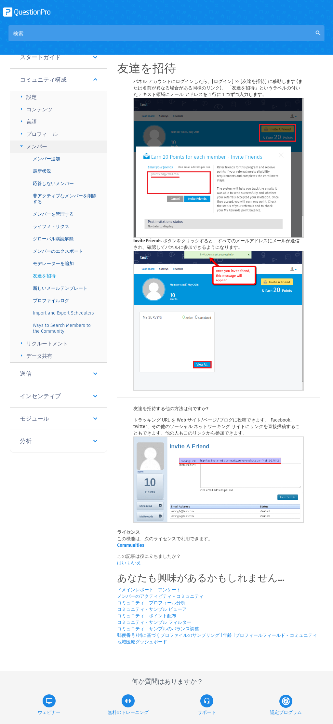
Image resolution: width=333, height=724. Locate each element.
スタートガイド (58, 57)
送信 (58, 373)
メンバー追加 (46, 159)
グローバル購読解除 (53, 239)
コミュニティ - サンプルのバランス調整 (158, 629)
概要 (138, 39)
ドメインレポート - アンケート (149, 590)
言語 (27, 121)
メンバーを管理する (53, 214)
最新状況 (42, 171)
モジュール (58, 418)
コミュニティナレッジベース (185, 39)
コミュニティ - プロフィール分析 (151, 603)
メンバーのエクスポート (58, 251)
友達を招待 (44, 276)
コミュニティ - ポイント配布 (146, 616)
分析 (58, 441)
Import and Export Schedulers (63, 313)
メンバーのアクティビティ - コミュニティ (160, 596)
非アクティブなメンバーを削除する (65, 199)
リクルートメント (43, 343)
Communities (130, 545)
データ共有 (35, 355)
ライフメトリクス (51, 226)
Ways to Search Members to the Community (62, 328)
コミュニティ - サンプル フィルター (154, 622)
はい (122, 563)
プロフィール (38, 133)
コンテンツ (35, 109)
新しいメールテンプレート (60, 288)
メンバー (32, 146)
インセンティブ (58, 396)
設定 (27, 96)
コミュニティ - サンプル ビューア (152, 609)
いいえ (134, 563)
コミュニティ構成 (58, 79)
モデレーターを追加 (53, 263)
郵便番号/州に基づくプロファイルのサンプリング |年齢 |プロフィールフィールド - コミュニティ (217, 635)
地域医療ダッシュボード (142, 642)
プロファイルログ (51, 300)
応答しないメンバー (53, 183)
